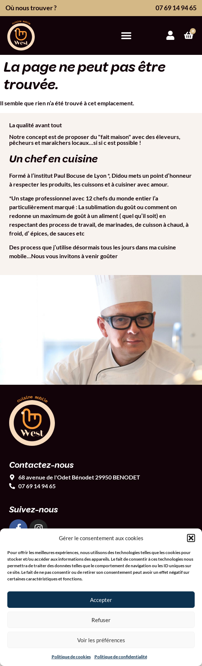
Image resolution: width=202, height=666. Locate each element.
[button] (191, 538)
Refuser (101, 620)
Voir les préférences (101, 640)
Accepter (101, 600)
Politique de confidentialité (120, 656)
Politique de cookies (71, 656)
